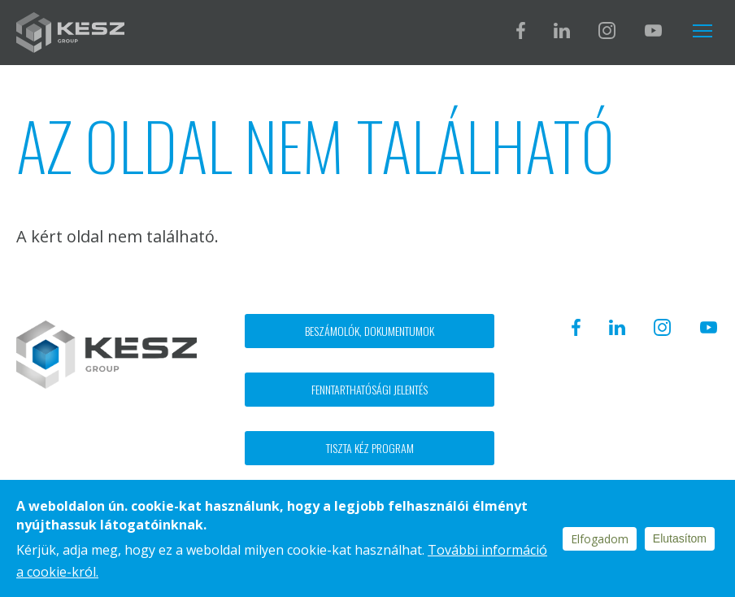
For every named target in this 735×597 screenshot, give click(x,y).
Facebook (520, 30)
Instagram (606, 30)
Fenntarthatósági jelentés (369, 389)
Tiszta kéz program (370, 447)
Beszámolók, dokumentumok (369, 330)
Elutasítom (680, 538)
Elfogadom (599, 539)
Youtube (653, 30)
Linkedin (562, 30)
